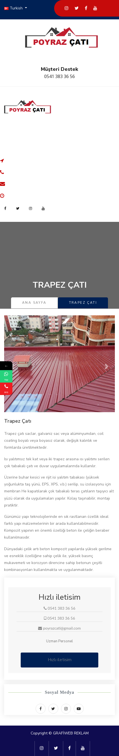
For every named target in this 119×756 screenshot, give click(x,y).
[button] (12, 366)
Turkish (14, 8)
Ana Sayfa (34, 302)
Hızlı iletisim (60, 660)
